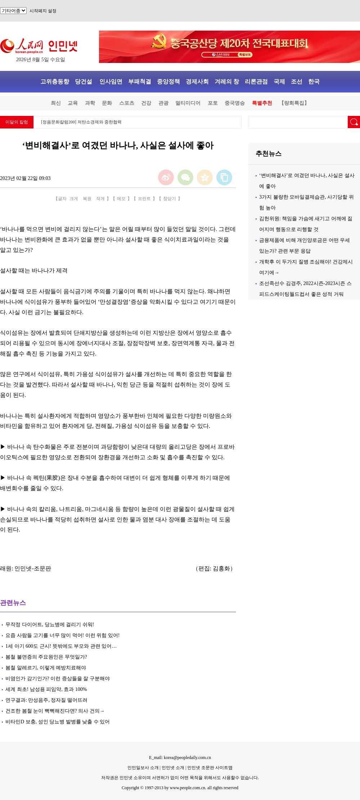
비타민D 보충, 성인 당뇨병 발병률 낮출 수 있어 (57, 721)
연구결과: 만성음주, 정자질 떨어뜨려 (46, 700)
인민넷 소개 (172, 767)
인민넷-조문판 (32, 568)
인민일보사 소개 (143, 767)
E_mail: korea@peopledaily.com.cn (180, 757)
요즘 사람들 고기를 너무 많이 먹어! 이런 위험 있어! (62, 635)
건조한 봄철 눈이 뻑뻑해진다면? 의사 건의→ (55, 711)
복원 (87, 198)
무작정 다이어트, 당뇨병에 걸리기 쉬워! (49, 624)
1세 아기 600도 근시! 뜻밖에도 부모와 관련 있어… (61, 646)
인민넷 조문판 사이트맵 (210, 767)
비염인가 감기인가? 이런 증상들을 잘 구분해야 (57, 678)
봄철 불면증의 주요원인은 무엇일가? (47, 657)
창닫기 (169, 198)
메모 (121, 198)
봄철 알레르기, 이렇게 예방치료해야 (45, 667)
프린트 (144, 198)
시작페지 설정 (43, 10)
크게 (73, 198)
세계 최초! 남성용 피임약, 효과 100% (46, 689)
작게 (100, 198)
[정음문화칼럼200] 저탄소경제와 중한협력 (81, 122)
